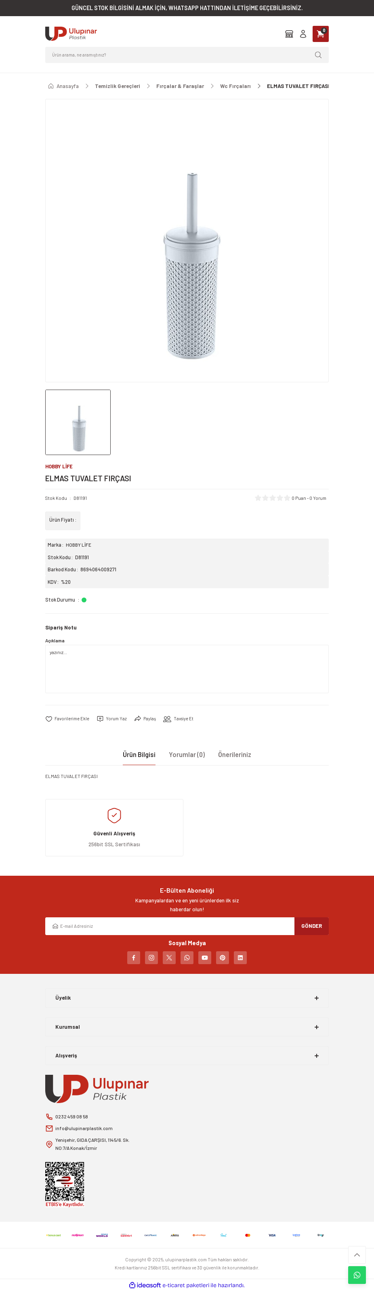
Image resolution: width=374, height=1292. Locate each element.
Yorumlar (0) (187, 754)
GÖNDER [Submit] (311, 926)
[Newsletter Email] (187, 926)
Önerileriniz (234, 754)
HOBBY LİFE (79, 545)
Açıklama (55, 641)
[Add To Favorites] (67, 719)
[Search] (187, 55)
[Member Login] (303, 33)
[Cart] (321, 34)
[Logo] (71, 34)
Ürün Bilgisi (139, 754)
